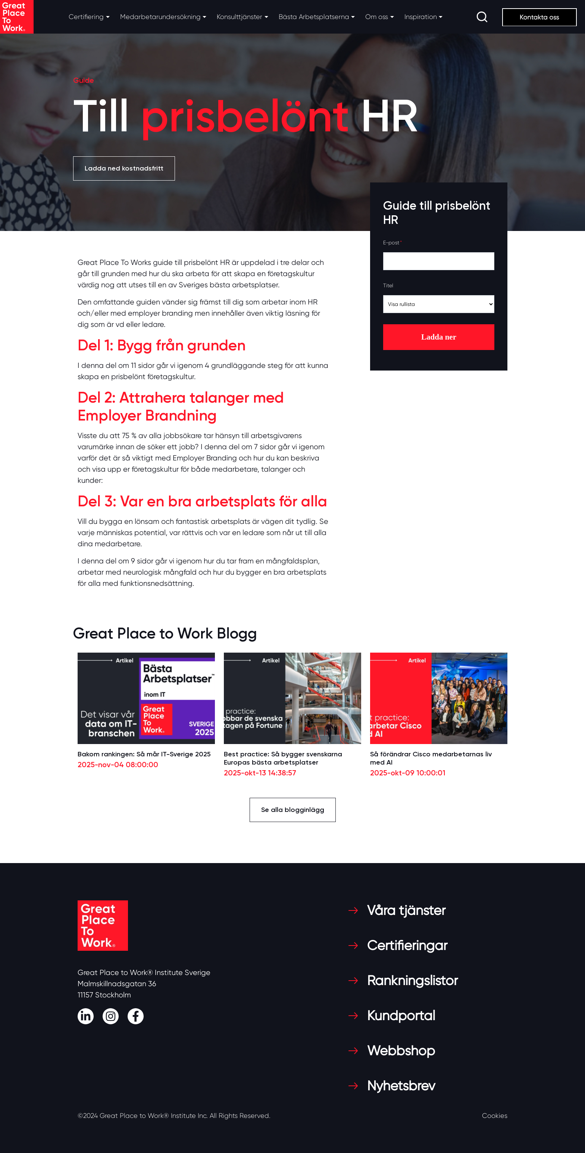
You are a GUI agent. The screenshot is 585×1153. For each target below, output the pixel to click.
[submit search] (482, 17)
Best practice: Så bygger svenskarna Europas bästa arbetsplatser (283, 758)
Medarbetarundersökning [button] (160, 17)
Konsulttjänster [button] (239, 17)
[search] (482, 17)
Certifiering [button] (86, 17)
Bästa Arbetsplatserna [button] (314, 17)
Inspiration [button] (420, 17)
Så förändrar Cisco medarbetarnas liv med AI (431, 758)
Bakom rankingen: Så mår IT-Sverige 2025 (144, 754)
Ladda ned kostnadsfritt (124, 168)
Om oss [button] (376, 17)
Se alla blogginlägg (292, 810)
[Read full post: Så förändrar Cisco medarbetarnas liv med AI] (438, 698)
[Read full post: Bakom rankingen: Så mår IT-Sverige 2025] (146, 698)
